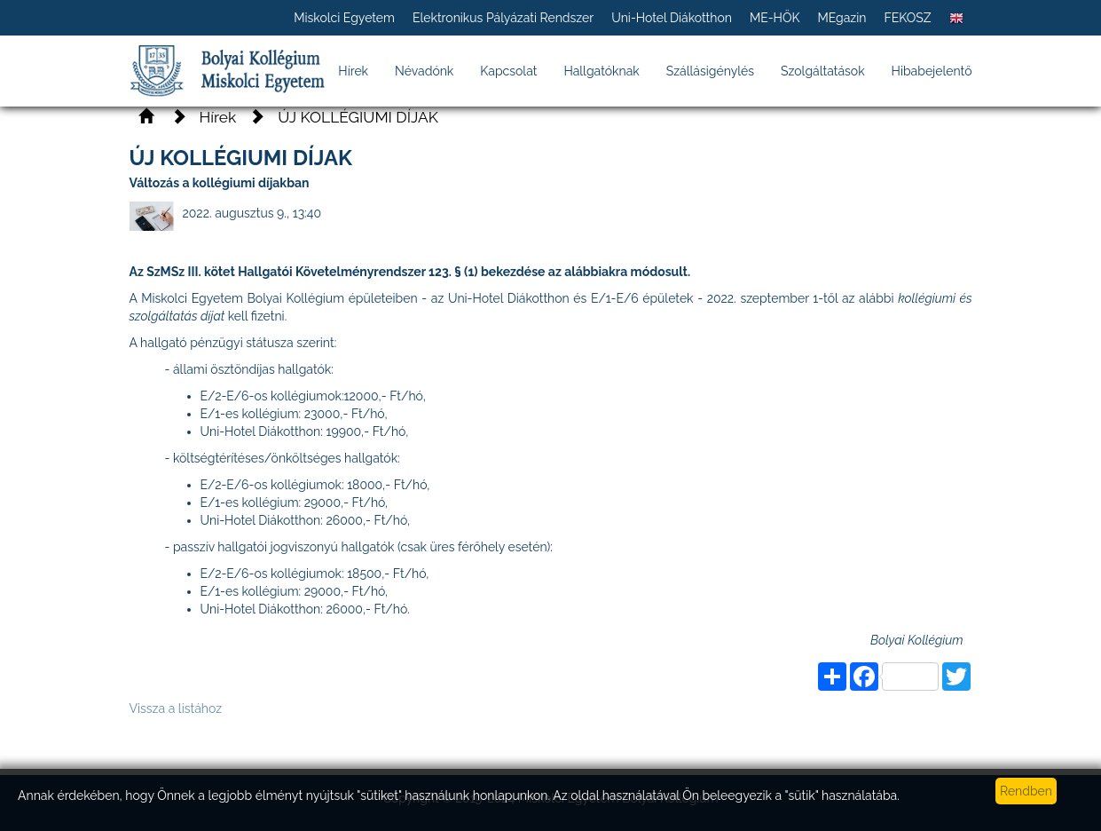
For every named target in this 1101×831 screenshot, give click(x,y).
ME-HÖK (775, 18)
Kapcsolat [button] (508, 71)
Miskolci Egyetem (344, 18)
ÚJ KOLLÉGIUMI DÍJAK (358, 117)
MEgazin (841, 18)
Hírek (353, 71)
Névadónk (424, 71)
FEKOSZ (907, 18)
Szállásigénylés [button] (710, 71)
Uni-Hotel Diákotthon (671, 18)
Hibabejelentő (932, 71)
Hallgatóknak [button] (601, 71)
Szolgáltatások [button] (823, 71)
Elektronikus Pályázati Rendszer (503, 18)
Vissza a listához (176, 708)
